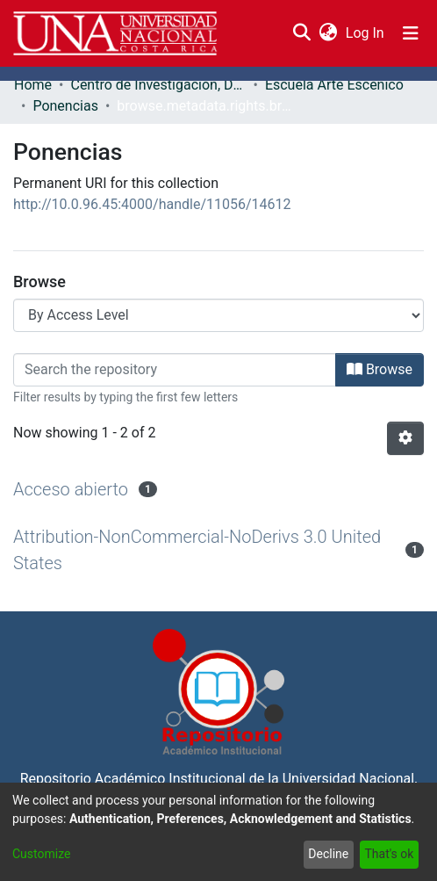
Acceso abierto (70, 489)
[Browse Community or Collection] (218, 315)
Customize (41, 854)
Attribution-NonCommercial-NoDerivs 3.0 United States (197, 550)
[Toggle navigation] (411, 33)
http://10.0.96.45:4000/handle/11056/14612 (152, 204)
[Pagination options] (405, 438)
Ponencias (65, 105)
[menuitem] (328, 33)
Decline (328, 854)
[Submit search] (301, 33)
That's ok (388, 854)
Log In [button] (366, 33)
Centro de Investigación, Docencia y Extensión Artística (158, 84)
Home (33, 84)
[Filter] (174, 369)
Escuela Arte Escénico (334, 84)
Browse (379, 369)
